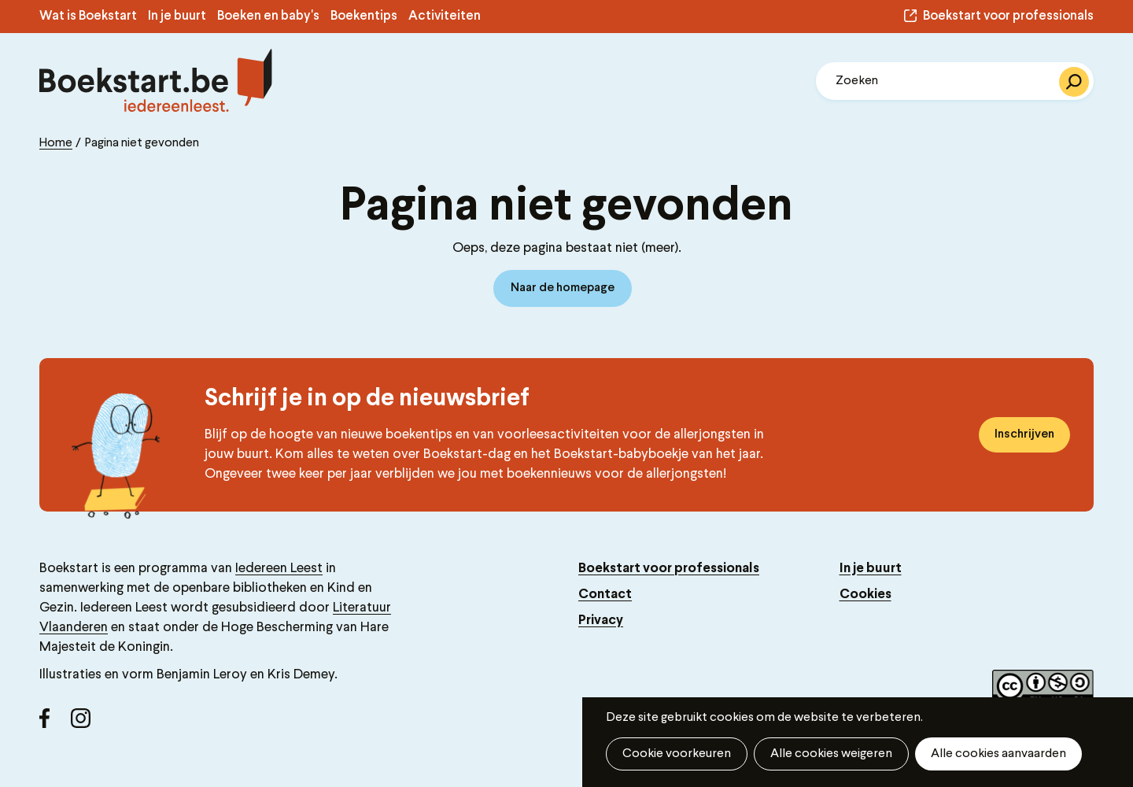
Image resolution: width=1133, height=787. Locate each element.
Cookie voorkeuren (676, 754)
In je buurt (177, 16)
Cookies (865, 594)
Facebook (55, 724)
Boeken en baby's (268, 16)
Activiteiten (444, 16)
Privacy (600, 620)
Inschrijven (1024, 434)
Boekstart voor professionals (1008, 16)
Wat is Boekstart (88, 16)
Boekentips (363, 16)
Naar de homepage (562, 288)
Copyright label (1043, 687)
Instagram (86, 724)
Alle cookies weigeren (831, 754)
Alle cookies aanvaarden (998, 754)
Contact (605, 594)
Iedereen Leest (279, 568)
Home (55, 143)
